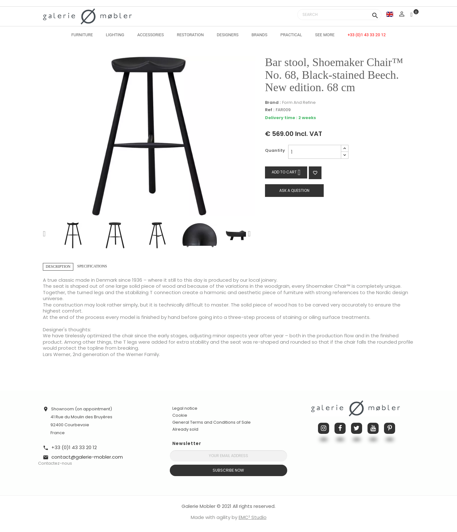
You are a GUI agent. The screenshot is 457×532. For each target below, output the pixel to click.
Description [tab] (58, 266)
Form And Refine (299, 102)
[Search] (339, 14)
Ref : (269, 110)
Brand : (273, 102)
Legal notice (184, 408)
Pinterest (389, 428)
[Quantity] (314, 152)
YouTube (373, 428)
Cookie (179, 415)
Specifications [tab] (92, 266)
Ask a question (294, 190)
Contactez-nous (55, 463)
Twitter (356, 428)
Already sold (185, 429)
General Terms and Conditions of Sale (211, 422)
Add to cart (286, 172)
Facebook (340, 428)
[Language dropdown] (389, 14)
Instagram (323, 428)
